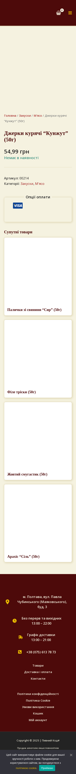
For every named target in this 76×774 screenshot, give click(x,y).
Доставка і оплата (38, 672)
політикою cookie (26, 768)
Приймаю (47, 768)
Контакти (38, 678)
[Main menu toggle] (70, 12)
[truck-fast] (20, 637)
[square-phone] (20, 652)
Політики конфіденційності (38, 694)
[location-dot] (7, 601)
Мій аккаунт (38, 720)
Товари (38, 665)
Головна (10, 115)
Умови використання (38, 707)
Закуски (25, 115)
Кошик (38, 713)
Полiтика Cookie (38, 700)
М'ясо (38, 115)
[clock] (15, 621)
